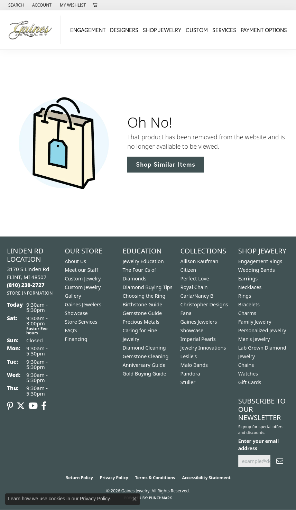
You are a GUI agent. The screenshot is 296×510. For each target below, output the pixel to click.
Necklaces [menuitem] (249, 287)
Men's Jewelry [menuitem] (254, 339)
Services (224, 30)
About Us (75, 261)
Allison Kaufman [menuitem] (200, 261)
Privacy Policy (114, 478)
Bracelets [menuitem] (249, 304)
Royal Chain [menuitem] (194, 287)
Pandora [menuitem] (190, 373)
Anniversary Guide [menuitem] (143, 365)
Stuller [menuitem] (188, 382)
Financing (76, 339)
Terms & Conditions (155, 478)
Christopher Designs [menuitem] (204, 304)
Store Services (81, 321)
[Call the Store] (26, 284)
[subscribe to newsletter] (279, 461)
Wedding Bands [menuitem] (256, 270)
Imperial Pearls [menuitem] (198, 339)
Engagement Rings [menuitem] (260, 261)
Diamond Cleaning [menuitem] (144, 347)
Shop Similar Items (165, 164)
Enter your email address (258, 445)
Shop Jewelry (162, 30)
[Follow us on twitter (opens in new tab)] (21, 406)
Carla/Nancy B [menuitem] (197, 296)
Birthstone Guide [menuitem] (142, 304)
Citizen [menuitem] (188, 270)
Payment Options (264, 30)
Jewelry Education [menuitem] (143, 261)
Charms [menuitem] (247, 313)
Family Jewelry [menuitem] (254, 321)
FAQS (71, 330)
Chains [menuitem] (246, 365)
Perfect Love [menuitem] (195, 278)
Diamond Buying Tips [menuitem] (147, 287)
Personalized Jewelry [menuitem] (262, 330)
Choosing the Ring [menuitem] (143, 296)
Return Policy (79, 478)
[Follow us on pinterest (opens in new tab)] (10, 406)
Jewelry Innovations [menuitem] (203, 347)
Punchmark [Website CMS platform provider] (160, 497)
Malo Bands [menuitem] (194, 365)
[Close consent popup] (134, 499)
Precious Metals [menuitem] (140, 321)
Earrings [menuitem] (248, 278)
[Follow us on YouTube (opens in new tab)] (33, 406)
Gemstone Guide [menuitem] (142, 313)
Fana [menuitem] (186, 313)
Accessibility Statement (206, 478)
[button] (15, 5)
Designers (124, 30)
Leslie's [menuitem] (189, 356)
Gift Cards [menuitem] (249, 382)
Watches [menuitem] (248, 373)
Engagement (87, 30)
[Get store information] (30, 293)
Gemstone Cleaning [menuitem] (145, 356)
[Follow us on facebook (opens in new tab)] (43, 406)
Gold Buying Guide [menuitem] (144, 373)
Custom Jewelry (83, 278)
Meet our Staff (81, 270)
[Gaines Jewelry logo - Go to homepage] (32, 30)
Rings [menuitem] (244, 296)
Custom (197, 30)
